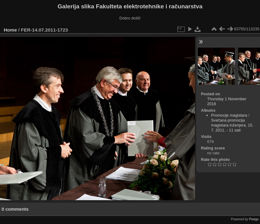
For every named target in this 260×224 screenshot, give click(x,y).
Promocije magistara (229, 115)
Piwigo (254, 219)
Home (10, 29)
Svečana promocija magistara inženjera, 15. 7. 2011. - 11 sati (232, 125)
